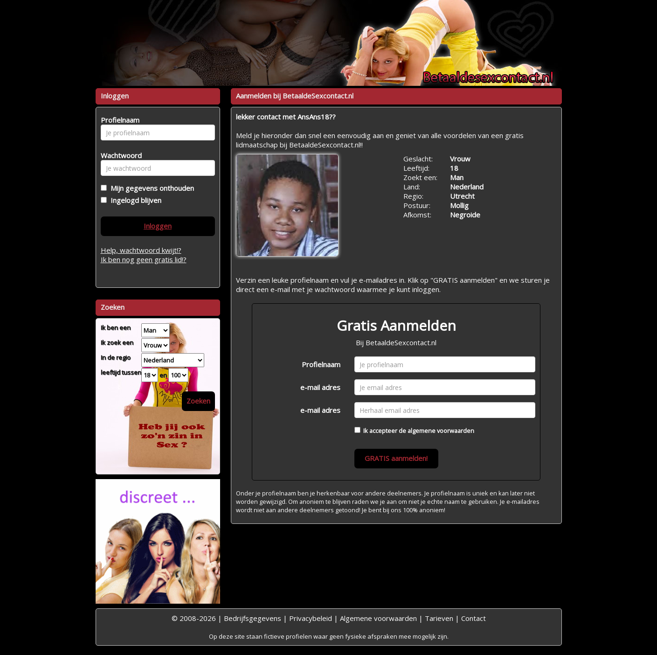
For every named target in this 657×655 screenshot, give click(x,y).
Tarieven (439, 618)
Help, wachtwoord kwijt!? (141, 250)
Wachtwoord (119, 155)
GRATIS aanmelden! (396, 458)
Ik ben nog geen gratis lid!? (144, 259)
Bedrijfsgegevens (252, 618)
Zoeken (198, 400)
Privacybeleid (310, 618)
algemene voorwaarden (441, 430)
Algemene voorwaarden (378, 618)
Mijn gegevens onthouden (150, 188)
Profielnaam (321, 364)
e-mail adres (320, 387)
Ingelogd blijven (134, 200)
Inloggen (158, 225)
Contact (473, 618)
